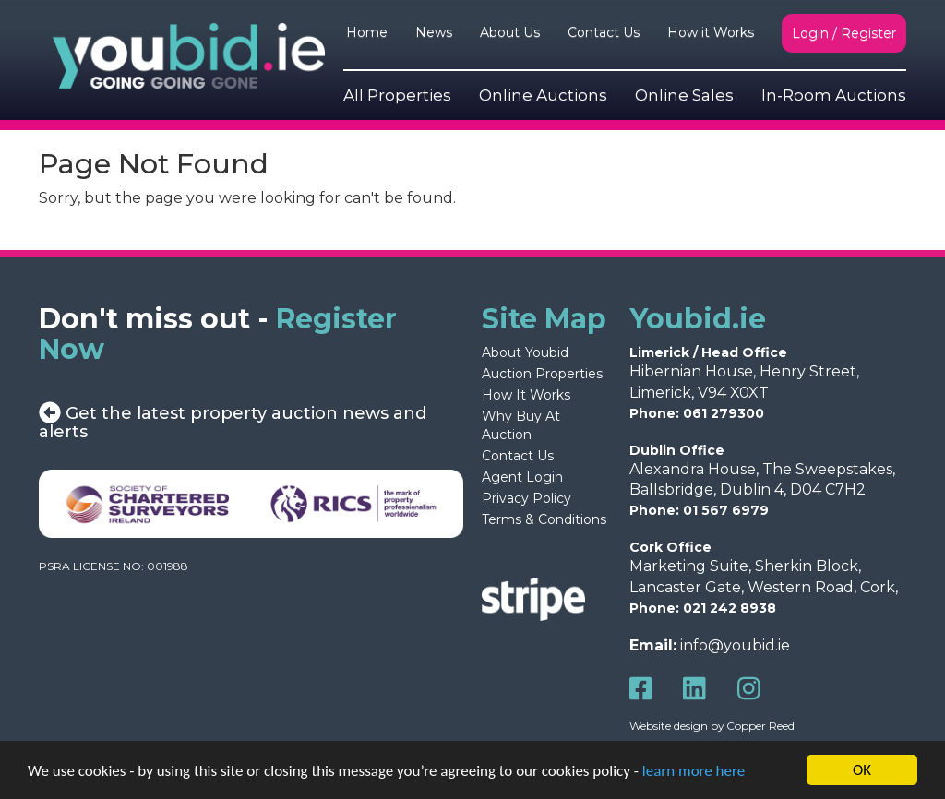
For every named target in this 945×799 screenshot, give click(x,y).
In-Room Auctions (833, 95)
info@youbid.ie (735, 645)
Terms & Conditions (544, 519)
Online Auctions (543, 95)
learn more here (693, 771)
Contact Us (604, 32)
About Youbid (525, 352)
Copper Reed (760, 726)
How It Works (526, 395)
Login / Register (844, 33)
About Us (510, 32)
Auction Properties (542, 373)
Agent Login (522, 477)
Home (367, 32)
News (433, 32)
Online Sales (684, 95)
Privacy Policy (526, 498)
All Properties (397, 95)
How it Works (710, 32)
